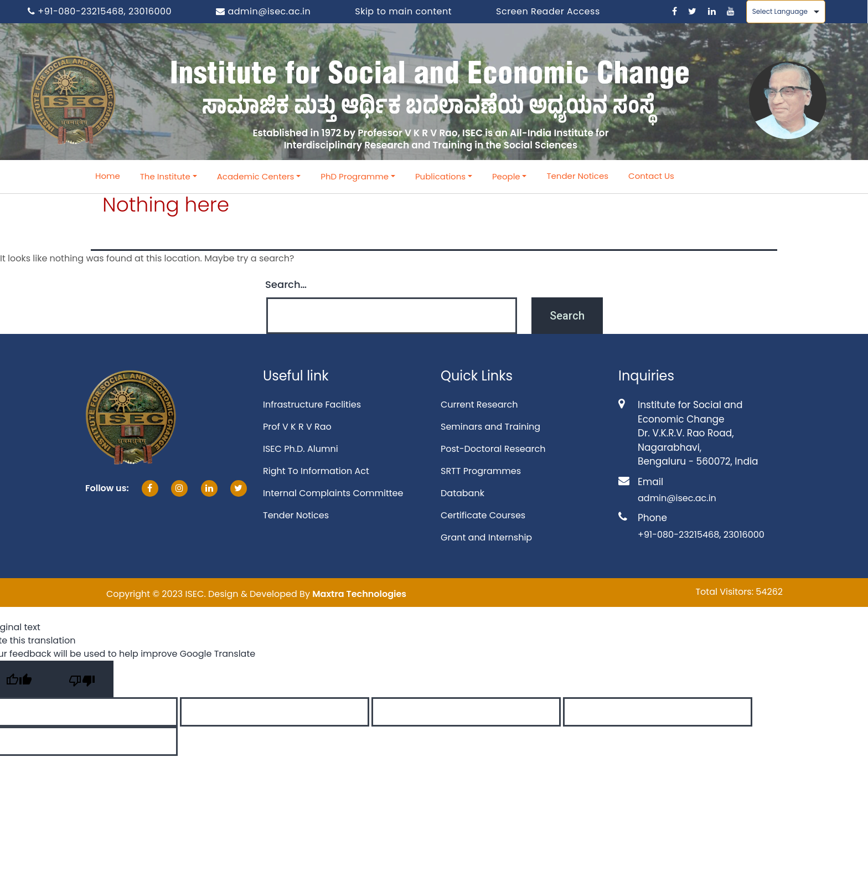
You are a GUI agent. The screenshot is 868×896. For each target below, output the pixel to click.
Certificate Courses (483, 515)
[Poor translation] (81, 679)
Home (107, 176)
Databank (462, 493)
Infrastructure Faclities (312, 404)
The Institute (165, 176)
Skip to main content (403, 11)
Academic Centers (255, 176)
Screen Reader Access (548, 11)
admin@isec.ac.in (263, 11)
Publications (440, 176)
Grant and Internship (486, 537)
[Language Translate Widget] (785, 11)
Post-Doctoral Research (493, 448)
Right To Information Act (316, 471)
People (506, 176)
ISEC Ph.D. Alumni (300, 448)
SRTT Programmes (481, 471)
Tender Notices (577, 176)
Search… (286, 284)
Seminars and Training (490, 426)
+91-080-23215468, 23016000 (100, 11)
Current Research (479, 404)
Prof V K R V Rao (297, 426)
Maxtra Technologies (359, 594)
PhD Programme (355, 176)
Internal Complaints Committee (333, 493)
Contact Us (651, 176)
